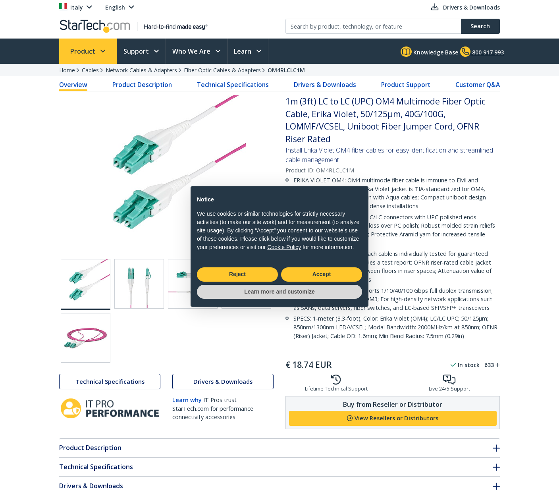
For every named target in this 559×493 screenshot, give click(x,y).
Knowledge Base (429, 51)
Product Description (142, 84)
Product (83, 51)
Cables (90, 70)
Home (67, 70)
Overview (73, 84)
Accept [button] (321, 274)
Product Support (405, 84)
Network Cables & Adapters (141, 70)
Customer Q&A (477, 84)
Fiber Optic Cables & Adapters (222, 70)
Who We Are (192, 51)
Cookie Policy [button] (284, 247)
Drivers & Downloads (325, 84)
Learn (243, 51)
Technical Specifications (233, 84)
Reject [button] (237, 274)
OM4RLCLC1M (286, 70)
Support (136, 51)
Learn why (187, 400)
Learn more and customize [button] (279, 291)
